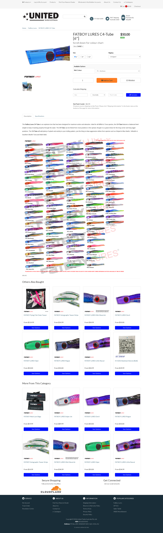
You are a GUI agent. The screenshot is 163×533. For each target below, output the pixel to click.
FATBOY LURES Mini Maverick (95, 315)
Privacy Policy (87, 511)
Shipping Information (89, 503)
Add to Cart (107, 80)
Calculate (133, 95)
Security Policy (87, 514)
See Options (36, 328)
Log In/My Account (40, 2)
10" (89, 57)
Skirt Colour (78, 70)
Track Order (26, 506)
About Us (107, 2)
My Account (26, 503)
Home (24, 28)
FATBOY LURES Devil (122, 315)
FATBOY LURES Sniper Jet (63, 416)
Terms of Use (87, 509)
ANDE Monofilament (120, 511)
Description (27, 116)
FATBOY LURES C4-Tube (47, 28)
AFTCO (116, 506)
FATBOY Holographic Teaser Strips (66, 315)
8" (82, 57)
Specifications (39, 116)
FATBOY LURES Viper (31, 361)
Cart (125, 6)
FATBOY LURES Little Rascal (94, 361)
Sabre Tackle (117, 509)
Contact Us (117, 2)
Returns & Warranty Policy (91, 506)
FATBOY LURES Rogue (62, 361)
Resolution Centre (28, 509)
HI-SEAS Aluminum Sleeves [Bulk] (126, 361)
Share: (78, 46)
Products (26, 2)
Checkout (137, 6)
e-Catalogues (128, 2)
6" (75, 57)
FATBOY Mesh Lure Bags (32, 416)
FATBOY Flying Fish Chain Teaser (35, 315)
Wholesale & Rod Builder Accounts (89, 2)
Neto (87, 527)
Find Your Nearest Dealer (67, 2)
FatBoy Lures (32, 28)
